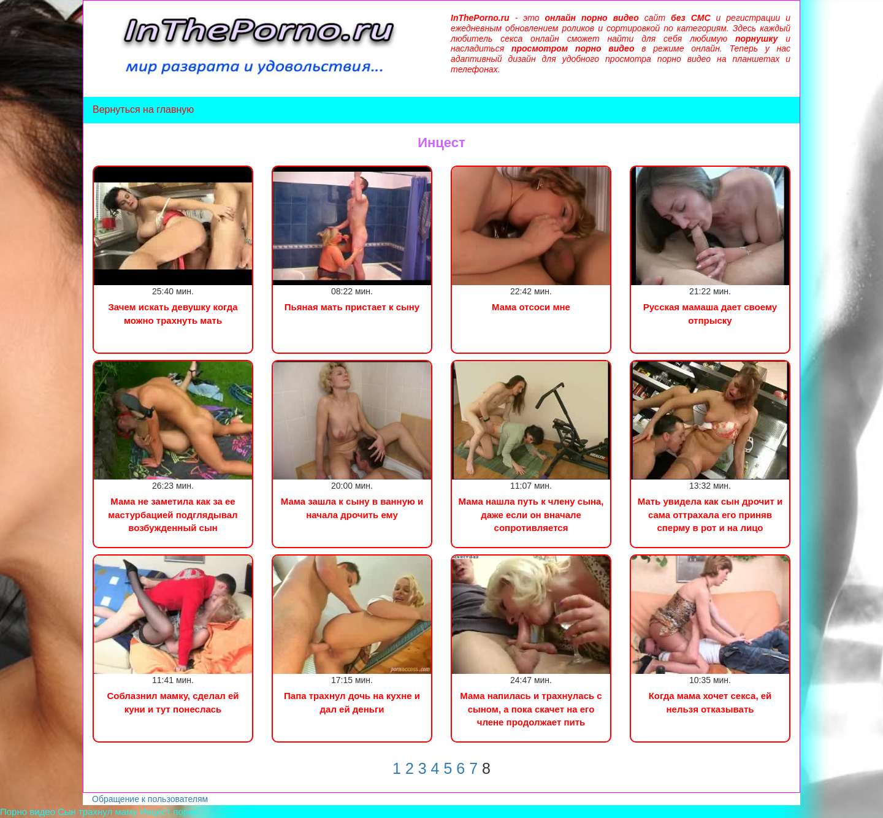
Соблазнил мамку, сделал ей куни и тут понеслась (173, 702)
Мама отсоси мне (531, 307)
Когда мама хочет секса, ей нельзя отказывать (710, 702)
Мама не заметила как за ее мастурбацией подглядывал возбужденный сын (172, 514)
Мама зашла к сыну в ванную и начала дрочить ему (352, 507)
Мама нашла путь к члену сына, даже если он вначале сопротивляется (530, 514)
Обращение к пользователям (150, 799)
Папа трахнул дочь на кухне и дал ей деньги (352, 702)
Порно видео (27, 811)
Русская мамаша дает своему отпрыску (710, 313)
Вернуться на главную (143, 109)
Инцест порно (169, 811)
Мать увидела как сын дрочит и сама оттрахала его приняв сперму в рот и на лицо (710, 514)
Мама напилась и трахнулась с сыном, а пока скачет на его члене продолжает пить (531, 708)
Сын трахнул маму (97, 811)
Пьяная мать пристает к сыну (352, 307)
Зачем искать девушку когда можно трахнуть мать (172, 313)
